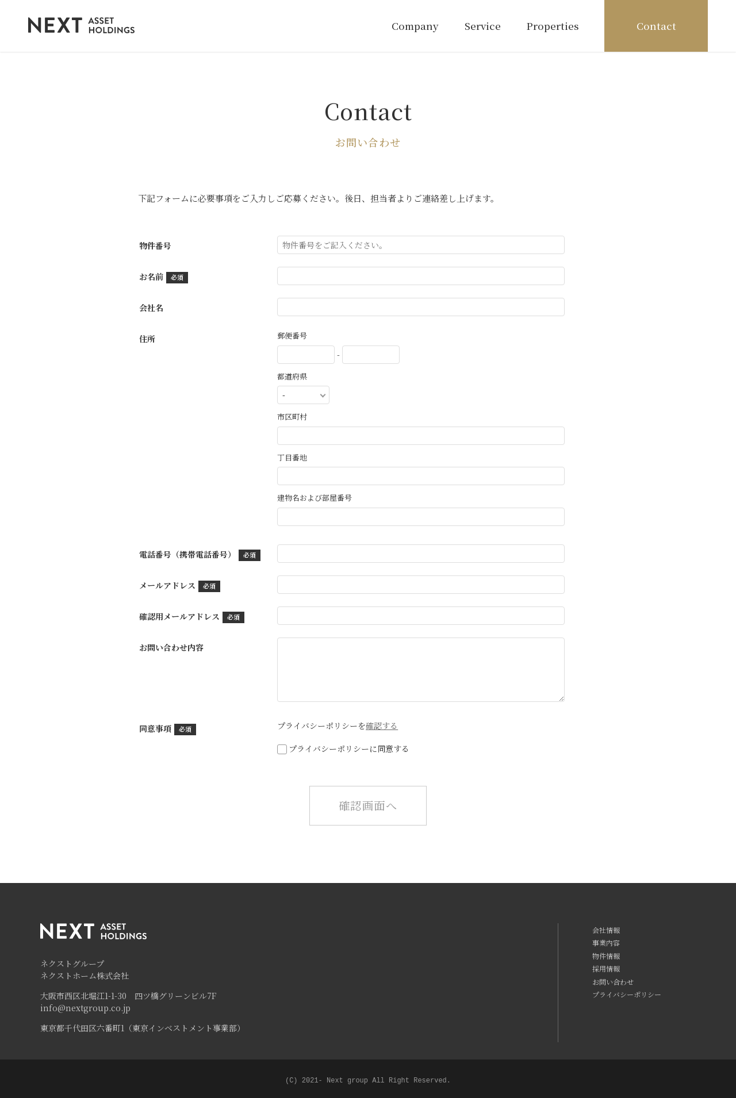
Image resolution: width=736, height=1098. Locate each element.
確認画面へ (368, 805)
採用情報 (606, 968)
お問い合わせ (613, 981)
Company (414, 25)
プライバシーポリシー (626, 994)
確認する (382, 725)
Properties (552, 25)
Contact (655, 25)
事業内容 (606, 942)
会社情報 (606, 930)
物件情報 (606, 956)
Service (481, 25)
